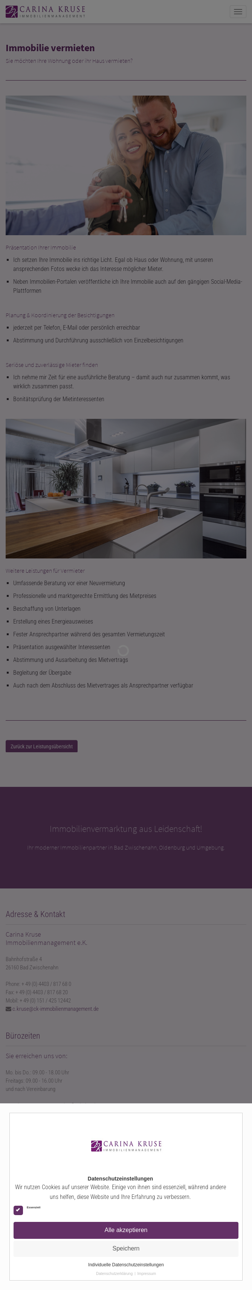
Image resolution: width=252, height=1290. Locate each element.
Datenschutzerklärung (114, 1274)
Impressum (146, 1274)
